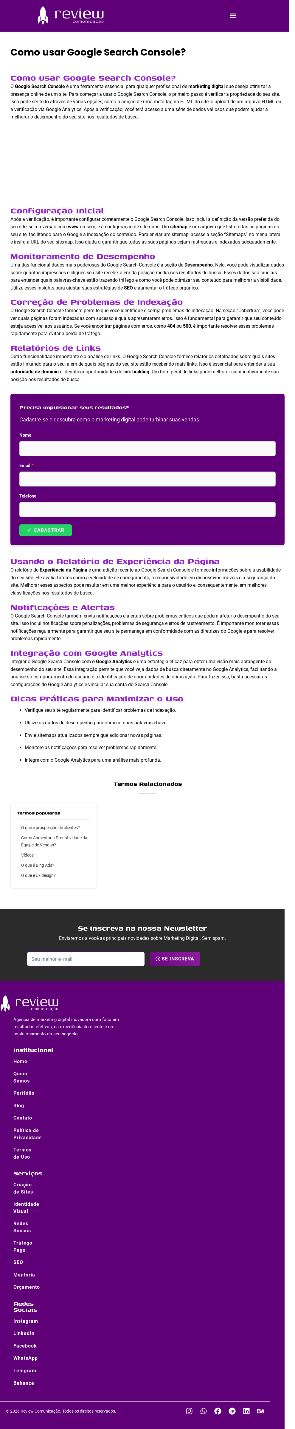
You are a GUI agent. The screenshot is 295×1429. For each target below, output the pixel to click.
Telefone (27, 496)
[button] (233, 16)
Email (26, 465)
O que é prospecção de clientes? (50, 827)
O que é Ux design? (38, 875)
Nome (25, 435)
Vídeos (27, 855)
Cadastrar (45, 530)
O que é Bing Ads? (37, 865)
